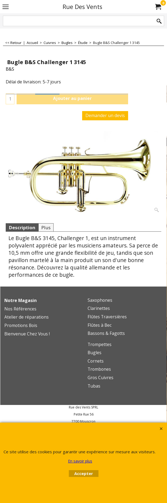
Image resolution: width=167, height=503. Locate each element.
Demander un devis (105, 115)
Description (22, 227)
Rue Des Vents (82, 7)
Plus (46, 227)
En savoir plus (80, 461)
